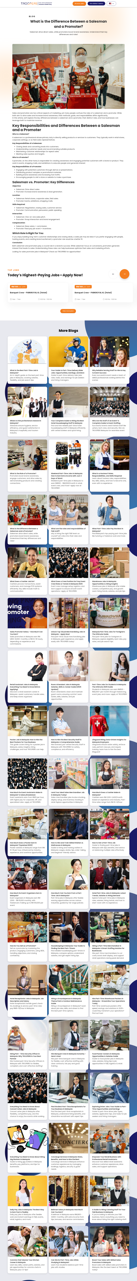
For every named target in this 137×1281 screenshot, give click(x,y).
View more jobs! (68, 311)
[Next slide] (124, 274)
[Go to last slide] (113, 274)
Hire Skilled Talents (96, 3)
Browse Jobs (79, 3)
